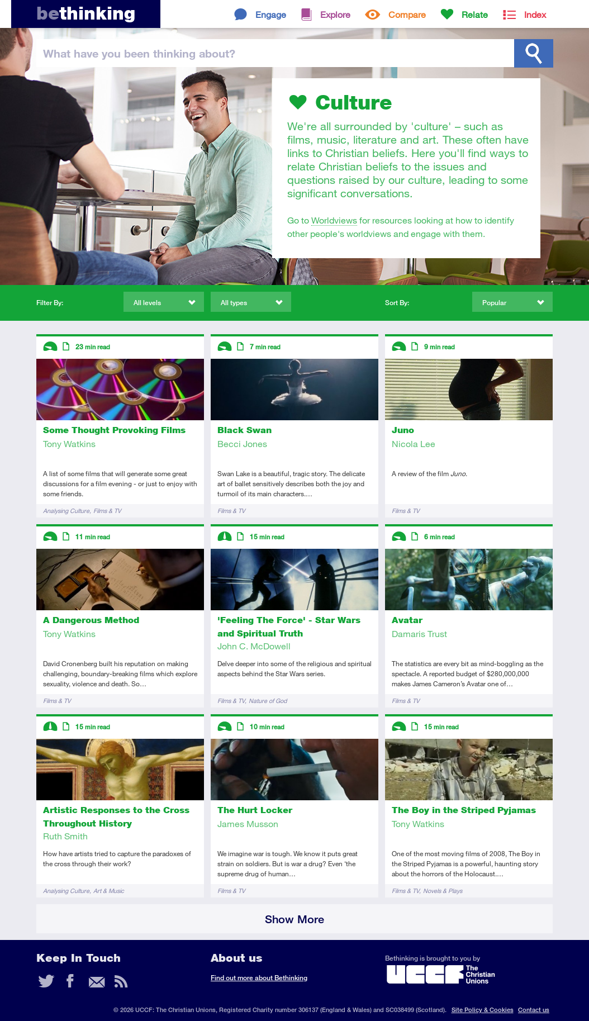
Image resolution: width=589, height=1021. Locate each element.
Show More (294, 919)
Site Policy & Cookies (483, 1009)
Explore (335, 14)
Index (535, 14)
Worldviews (334, 220)
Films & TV (107, 510)
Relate (475, 14)
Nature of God (268, 700)
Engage (270, 14)
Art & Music (108, 890)
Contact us (533, 1009)
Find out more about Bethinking (259, 977)
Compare (407, 14)
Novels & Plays (442, 890)
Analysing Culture (66, 510)
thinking (85, 13)
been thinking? (139, 53)
